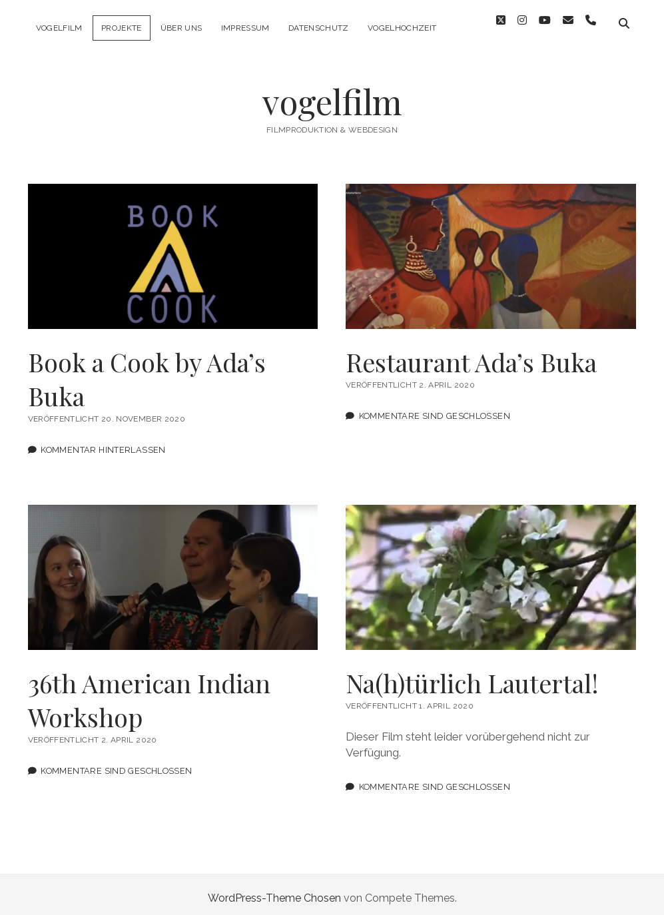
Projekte (121, 28)
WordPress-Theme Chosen (274, 890)
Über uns (181, 28)
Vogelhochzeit (402, 28)
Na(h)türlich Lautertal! (491, 570)
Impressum (245, 28)
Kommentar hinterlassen (103, 443)
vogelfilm (59, 28)
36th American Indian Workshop (173, 570)
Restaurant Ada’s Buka (491, 249)
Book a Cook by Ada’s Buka (173, 249)
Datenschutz (318, 28)
